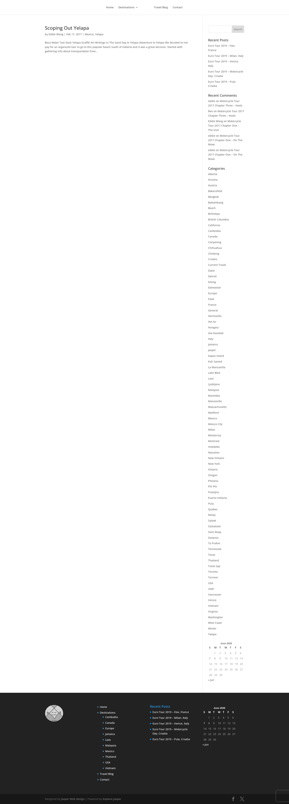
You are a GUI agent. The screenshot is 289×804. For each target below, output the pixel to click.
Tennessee (214, 549)
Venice (212, 600)
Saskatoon (214, 526)
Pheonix (213, 481)
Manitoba (214, 395)
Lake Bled (214, 373)
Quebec (213, 509)
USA (210, 583)
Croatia (212, 259)
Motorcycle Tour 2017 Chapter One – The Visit (224, 125)
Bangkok (213, 197)
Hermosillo (214, 316)
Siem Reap (214, 532)
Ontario (213, 469)
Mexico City (215, 424)
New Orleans (216, 458)
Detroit (212, 276)
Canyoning (214, 242)
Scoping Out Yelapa (67, 28)
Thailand (213, 560)
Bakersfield (215, 191)
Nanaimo (213, 452)
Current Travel (217, 265)
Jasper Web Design (73, 799)
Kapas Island (216, 356)
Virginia (213, 611)
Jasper (212, 350)
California (214, 225)
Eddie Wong (56, 34)
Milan (211, 429)
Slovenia (213, 537)
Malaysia (213, 390)
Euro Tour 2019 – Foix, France (171, 712)
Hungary (213, 327)
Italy (210, 339)
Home (109, 7)
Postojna (213, 492)
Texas (211, 554)
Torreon (213, 577)
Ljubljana (214, 384)
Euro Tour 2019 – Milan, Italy (225, 56)
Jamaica (213, 344)
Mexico (89, 34)
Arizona (213, 179)
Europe (212, 293)
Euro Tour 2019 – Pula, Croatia (171, 739)
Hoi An (212, 321)
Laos (211, 378)
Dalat (211, 270)
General (213, 310)
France (212, 304)
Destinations (126, 7)
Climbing (213, 253)
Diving (212, 282)
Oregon (212, 475)
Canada (213, 236)
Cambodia (214, 231)
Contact (178, 7)
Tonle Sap (214, 566)
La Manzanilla (216, 367)
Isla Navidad (215, 333)
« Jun (211, 680)
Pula (211, 503)
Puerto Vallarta (217, 498)
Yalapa (99, 34)
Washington (215, 617)
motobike (214, 446)
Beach (212, 208)
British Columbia (218, 219)
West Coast (215, 622)
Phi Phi (212, 486)
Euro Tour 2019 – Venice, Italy (171, 723)
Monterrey (214, 435)
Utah (211, 589)
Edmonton (214, 287)
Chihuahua (215, 248)
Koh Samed (215, 361)
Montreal (213, 441)
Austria (212, 185)
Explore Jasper (112, 799)
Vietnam (213, 606)
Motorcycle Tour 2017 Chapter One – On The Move (225, 140)
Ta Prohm (214, 543)
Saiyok (212, 520)
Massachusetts (217, 407)
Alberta (212, 174)
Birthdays (214, 213)
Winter (212, 628)
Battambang (215, 202)
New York (214, 463)
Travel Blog (161, 7)
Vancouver (214, 594)
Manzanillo (215, 401)
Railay (212, 515)
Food (211, 299)
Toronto (213, 571)
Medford (213, 412)
